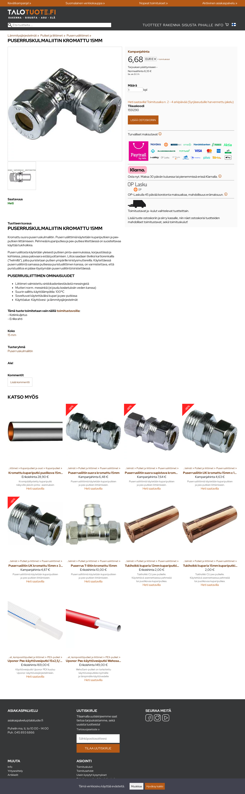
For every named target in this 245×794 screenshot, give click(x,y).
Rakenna (171, 25)
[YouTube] (165, 718)
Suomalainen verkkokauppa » (85, 3)
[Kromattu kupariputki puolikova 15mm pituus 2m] (35, 449)
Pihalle (205, 25)
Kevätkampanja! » (19, 3)
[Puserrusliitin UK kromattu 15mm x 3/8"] (35, 543)
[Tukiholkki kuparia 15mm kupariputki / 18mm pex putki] (209, 543)
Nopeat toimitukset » (153, 3)
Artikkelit (13, 775)
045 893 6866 (24, 732)
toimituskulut (164, 59)
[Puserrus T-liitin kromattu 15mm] (93, 543)
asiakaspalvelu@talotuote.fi (25, 720)
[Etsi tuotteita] (59, 25)
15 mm (12, 335)
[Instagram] (157, 718)
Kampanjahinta (138, 52)
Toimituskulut (84, 767)
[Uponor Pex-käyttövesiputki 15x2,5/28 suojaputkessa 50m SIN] (35, 639)
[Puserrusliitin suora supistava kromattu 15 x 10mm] (151, 449)
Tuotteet (152, 25)
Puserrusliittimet (79, 36)
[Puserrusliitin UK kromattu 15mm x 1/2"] (209, 449)
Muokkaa (136, 786)
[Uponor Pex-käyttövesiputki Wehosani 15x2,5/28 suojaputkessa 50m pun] (93, 639)
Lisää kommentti (20, 382)
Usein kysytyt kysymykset (92, 775)
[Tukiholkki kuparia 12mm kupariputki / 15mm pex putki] (151, 543)
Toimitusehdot (85, 771)
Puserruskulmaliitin (20, 351)
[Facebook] (148, 718)
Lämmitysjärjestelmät (23, 36)
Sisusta (189, 25)
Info (219, 25)
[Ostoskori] (227, 25)
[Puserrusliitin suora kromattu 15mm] (93, 449)
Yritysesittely (15, 771)
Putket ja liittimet (52, 36)
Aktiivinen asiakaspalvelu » (219, 3)
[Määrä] (135, 89)
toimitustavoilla (68, 311)
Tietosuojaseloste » (88, 729)
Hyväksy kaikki (154, 786)
